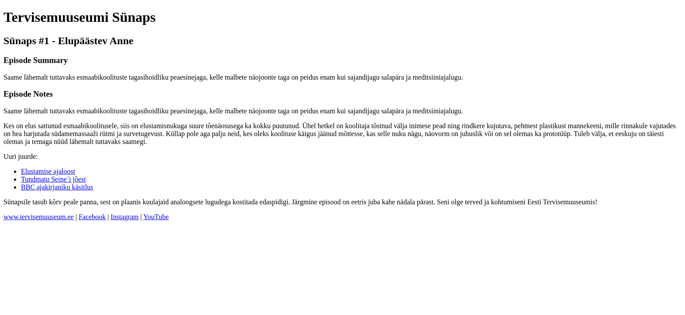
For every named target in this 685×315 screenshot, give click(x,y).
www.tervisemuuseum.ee (38, 216)
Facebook (92, 216)
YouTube (156, 216)
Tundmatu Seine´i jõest (53, 179)
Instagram (124, 216)
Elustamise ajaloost (48, 171)
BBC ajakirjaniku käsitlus (57, 187)
